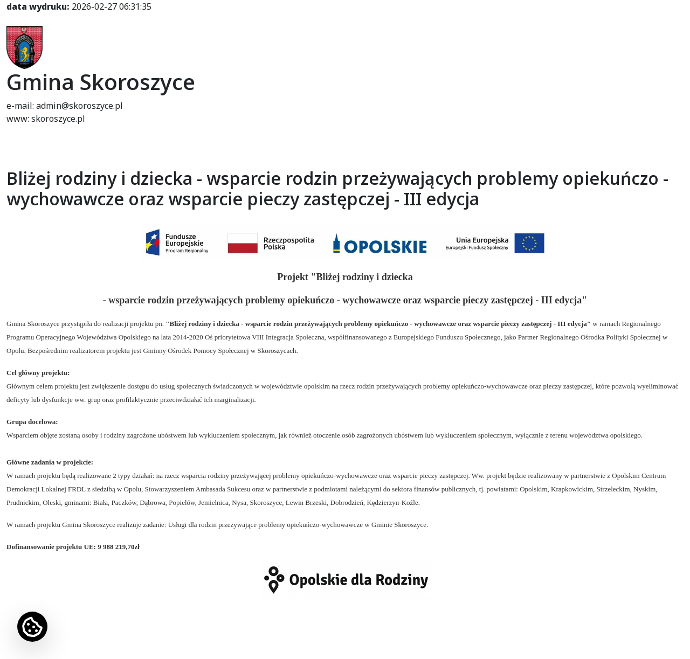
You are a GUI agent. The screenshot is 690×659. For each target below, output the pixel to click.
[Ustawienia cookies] (32, 627)
